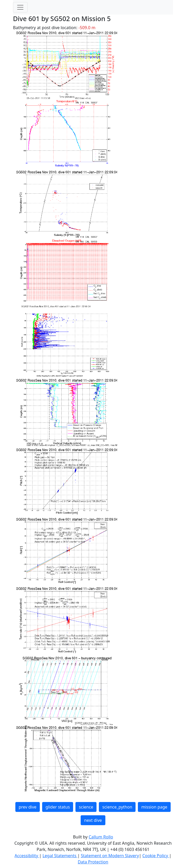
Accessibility (27, 855)
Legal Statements (59, 855)
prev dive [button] (27, 807)
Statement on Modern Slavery (110, 855)
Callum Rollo (101, 837)
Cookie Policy (155, 855)
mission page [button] (154, 807)
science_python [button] (117, 807)
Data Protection (93, 862)
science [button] (86, 807)
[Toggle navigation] (20, 7)
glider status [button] (58, 807)
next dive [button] (93, 820)
